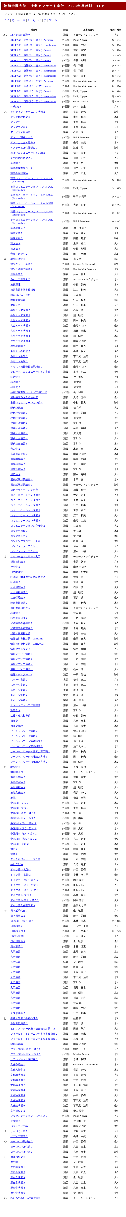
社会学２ (15, 582)
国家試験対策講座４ (21, 479)
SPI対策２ (15, 106)
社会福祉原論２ (19, 592)
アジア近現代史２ (20, 117)
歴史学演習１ (17, 1167)
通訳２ (14, 849)
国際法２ (15, 474)
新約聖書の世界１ (20, 608)
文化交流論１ (17, 1064)
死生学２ (15, 566)
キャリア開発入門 (20, 279)
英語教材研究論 (19, 173)
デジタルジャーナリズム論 (25, 859)
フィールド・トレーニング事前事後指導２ (34, 1033)
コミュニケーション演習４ (25, 515)
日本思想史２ (17, 941)
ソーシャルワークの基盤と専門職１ (30, 751)
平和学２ (15, 1121)
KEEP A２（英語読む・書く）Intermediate (33, 65)
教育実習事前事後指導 (22, 289)
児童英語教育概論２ (21, 623)
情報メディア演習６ (21, 654)
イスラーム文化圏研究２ (24, 147)
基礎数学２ (16, 274)
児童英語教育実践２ (21, 628)
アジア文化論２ (19, 127)
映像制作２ (16, 238)
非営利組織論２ (19, 1023)
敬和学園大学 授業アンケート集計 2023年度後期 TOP (54, 6)
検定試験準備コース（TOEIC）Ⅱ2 (28, 392)
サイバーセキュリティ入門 (25, 556)
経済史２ (15, 387)
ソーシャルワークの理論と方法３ (29, 761)
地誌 (12, 797)
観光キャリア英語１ (21, 264)
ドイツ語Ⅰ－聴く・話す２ (24, 885)
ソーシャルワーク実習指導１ (26, 741)
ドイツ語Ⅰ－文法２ (20, 869)
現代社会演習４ (19, 428)
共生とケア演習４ (20, 330)
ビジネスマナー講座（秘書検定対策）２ (32, 1028)
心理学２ (15, 613)
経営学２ (15, 377)
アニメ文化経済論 (20, 132)
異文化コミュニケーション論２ (27, 152)
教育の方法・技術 (20, 294)
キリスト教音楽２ (20, 351)
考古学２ (15, 448)
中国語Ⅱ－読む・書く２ (23, 823)
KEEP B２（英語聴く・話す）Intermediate (33, 96)
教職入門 (15, 305)
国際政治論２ (17, 469)
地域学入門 (16, 772)
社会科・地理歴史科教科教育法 (27, 577)
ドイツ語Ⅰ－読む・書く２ (24, 879)
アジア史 (15, 122)
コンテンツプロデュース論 (25, 541)
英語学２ (15, 163)
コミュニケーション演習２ (25, 495)
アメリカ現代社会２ (21, 137)
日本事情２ (16, 946)
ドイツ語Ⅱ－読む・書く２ (24, 900)
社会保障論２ (17, 597)
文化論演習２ (17, 1074)
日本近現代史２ (19, 910)
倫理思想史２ (17, 1157)
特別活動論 (16, 864)
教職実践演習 (17, 300)
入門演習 (15, 951)
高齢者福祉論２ (19, 454)
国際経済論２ (17, 464)
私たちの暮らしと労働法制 (25, 1198)
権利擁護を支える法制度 (24, 397)
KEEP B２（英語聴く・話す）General (30, 86)
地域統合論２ (17, 782)
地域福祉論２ (17, 787)
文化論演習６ (17, 1105)
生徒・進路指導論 (20, 715)
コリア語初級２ (19, 531)
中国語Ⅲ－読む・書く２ (23, 838)
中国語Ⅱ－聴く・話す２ (23, 828)
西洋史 (14, 720)
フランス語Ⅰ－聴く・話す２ (25, 1054)
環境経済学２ (17, 259)
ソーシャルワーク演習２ (24, 731)
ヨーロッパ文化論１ (21, 1151)
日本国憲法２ (17, 915)
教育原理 (15, 284)
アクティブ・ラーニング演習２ (27, 111)
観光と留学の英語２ (21, 269)
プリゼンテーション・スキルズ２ (29, 1116)
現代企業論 (16, 407)
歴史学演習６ (17, 1193)
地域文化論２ (17, 792)
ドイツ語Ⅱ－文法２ (21, 895)
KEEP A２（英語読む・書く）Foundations (33, 45)
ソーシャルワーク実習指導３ (26, 746)
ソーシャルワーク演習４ (24, 736)
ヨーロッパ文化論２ (21, 1146)
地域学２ (15, 767)
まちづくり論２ (19, 1131)
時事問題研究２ (19, 618)
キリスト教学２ (19, 356)
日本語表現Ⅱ (17, 936)
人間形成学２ (17, 1013)
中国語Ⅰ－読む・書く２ (23, 813)
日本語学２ (16, 926)
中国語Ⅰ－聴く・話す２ (23, 818)
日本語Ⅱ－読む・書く (22, 921)
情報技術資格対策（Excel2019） (28, 638)
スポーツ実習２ (19, 679)
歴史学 (14, 1162)
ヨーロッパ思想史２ (21, 1141)
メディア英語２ (19, 1136)
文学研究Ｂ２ (17, 1110)
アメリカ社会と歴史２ (22, 142)
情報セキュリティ (20, 649)
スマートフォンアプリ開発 (25, 705)
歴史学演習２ (17, 1172)
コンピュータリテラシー (24, 546)
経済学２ (15, 382)
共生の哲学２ (17, 346)
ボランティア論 (19, 1126)
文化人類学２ (17, 1069)
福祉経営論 (16, 1044)
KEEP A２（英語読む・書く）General (30, 50)
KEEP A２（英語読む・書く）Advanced (32, 40)
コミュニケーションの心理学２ (27, 525)
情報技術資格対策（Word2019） (28, 643)
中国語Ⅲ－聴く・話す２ (23, 833)
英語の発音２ (17, 228)
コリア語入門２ (19, 536)
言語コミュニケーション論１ (26, 402)
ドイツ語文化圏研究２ (22, 905)
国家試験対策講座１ (21, 484)
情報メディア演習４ (21, 664)
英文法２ (15, 243)
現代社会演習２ (19, 413)
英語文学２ (16, 233)
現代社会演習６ (19, 443)
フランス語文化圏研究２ (24, 1059)
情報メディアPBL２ (21, 674)
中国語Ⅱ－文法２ (19, 844)
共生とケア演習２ (20, 310)
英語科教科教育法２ (21, 158)
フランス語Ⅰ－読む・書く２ (25, 1049)
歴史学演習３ (17, 1182)
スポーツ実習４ (19, 700)
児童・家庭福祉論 (20, 633)
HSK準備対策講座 (20, 34)
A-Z (7, 20)
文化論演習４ (17, 1090)
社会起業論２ (17, 587)
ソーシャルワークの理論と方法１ (29, 756)
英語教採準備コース (21, 168)
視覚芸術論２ (17, 561)
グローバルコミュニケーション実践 (30, 371)
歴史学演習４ (17, 1187)
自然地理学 (16, 572)
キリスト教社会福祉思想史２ (26, 366)
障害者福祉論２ (19, 602)
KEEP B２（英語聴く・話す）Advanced (32, 81)
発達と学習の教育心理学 (24, 1018)
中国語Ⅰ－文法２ (19, 803)
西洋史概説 (16, 726)
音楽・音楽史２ (19, 253)
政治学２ (15, 710)
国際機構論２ (17, 459)
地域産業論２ (17, 777)
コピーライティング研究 (24, 489)
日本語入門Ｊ (17, 931)
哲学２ (14, 854)
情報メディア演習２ (21, 659)
